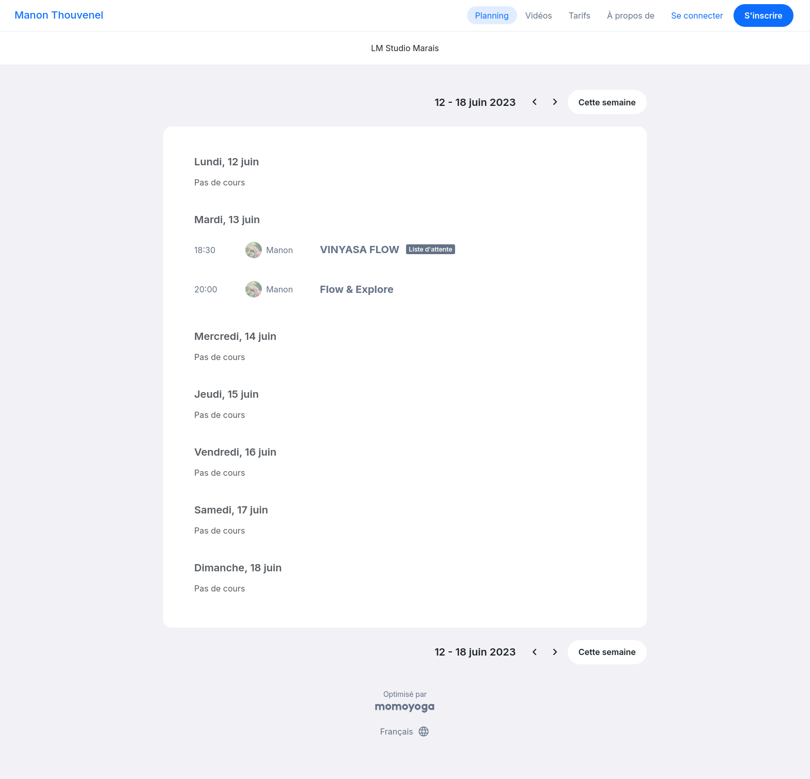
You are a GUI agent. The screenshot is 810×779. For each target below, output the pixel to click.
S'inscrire (763, 15)
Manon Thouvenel (58, 15)
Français (405, 731)
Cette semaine (607, 102)
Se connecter (697, 15)
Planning (492, 15)
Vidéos (538, 15)
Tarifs (579, 15)
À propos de (631, 15)
